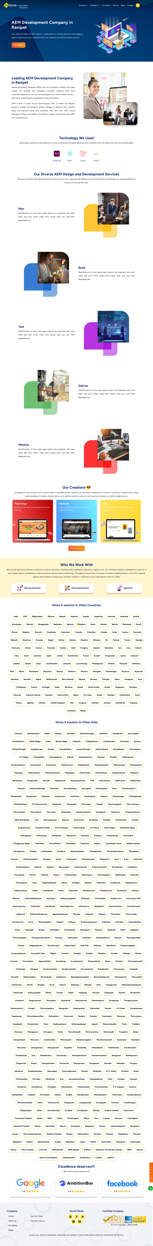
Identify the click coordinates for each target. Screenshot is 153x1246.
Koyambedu (35, 765)
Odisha (29, 1142)
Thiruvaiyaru (135, 1016)
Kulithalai (106, 922)
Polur (110, 1079)
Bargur (42, 930)
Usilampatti (73, 938)
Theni (45, 1024)
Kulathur (119, 961)
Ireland (138, 648)
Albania (51, 616)
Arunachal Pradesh (23, 1118)
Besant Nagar (62, 741)
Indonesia (109, 648)
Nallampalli (120, 875)
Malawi (111, 663)
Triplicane (84, 843)
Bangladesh (43, 624)
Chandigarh (132, 1118)
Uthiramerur (84, 906)
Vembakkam (36, 1087)
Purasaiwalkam (128, 788)
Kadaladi (133, 969)
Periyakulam (32, 1024)
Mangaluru (135, 1126)
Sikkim (93, 1142)
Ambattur (103, 733)
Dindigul (76, 883)
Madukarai (104, 859)
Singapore (119, 687)
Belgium (82, 624)
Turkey (19, 703)
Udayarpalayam (77, 851)
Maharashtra (83, 1134)
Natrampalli (109, 1032)
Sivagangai (114, 1000)
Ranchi (63, 1126)
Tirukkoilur (35, 906)
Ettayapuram (53, 1047)
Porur (114, 788)
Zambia (107, 703)
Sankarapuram (19, 906)
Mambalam (57, 835)
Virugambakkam (132, 812)
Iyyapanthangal (83, 749)
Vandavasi (21, 1087)
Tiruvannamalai (101, 1087)
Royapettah (16, 796)
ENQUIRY (151, 1172)
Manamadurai (98, 1000)
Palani (35, 890)
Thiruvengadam (47, 1008)
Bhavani (16, 898)
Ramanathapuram (102, 977)
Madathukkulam (35, 1071)
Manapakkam (136, 765)
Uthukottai (50, 1079)
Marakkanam (83, 1095)
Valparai (50, 867)
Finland (116, 640)
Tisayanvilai (21, 1063)
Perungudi (86, 788)
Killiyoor (102, 914)
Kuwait (97, 656)
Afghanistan (37, 616)
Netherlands (51, 679)
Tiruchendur (61, 1055)
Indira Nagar (109, 828)
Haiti (73, 648)
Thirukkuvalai (53, 945)
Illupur (107, 961)
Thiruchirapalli (74, 1032)
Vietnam (95, 703)
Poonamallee (101, 788)
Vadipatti (111, 930)
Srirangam (47, 1032)
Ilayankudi (65, 1000)
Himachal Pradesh (21, 1126)
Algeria (62, 616)
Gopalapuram (37, 749)
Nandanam (17, 781)
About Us (12, 1221)
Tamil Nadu (106, 1142)
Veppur (56, 875)
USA (72, 703)
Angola (86, 616)
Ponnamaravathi (135, 961)
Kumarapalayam (18, 953)
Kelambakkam (55, 757)
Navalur (46, 781)
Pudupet (98, 835)
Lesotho (16, 663)
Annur (58, 859)
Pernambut (45, 1095)
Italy (17, 656)
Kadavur (72, 922)
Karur (30, 922)
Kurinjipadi (19, 875)
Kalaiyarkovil (81, 1000)
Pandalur (102, 953)
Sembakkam (89, 796)
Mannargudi (65, 1040)
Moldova (72, 671)
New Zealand (68, 679)
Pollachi (37, 867)
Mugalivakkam (118, 773)
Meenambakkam (52, 773)
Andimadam (47, 851)
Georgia (138, 640)
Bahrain (30, 624)
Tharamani (86, 804)
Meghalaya (123, 1134)
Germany (16, 648)
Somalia (48, 695)
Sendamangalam (127, 945)
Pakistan (106, 679)
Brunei (14, 632)
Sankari (122, 993)
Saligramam (60, 796)
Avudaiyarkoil (77, 961)
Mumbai (97, 1134)
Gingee (69, 1095)
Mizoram (137, 1134)
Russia (80, 687)
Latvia (123, 656)
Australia (124, 616)
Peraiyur (59, 938)
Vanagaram (101, 812)
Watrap (96, 1110)
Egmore (137, 741)
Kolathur (101, 757)
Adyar (47, 733)
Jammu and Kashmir (48, 1157)
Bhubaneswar (44, 1142)
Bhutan (104, 624)
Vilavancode (131, 914)
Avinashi (108, 1063)
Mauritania (33, 671)
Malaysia (123, 663)
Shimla (37, 1126)
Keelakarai (61, 977)
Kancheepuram (67, 906)
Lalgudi (94, 1024)
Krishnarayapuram (89, 922)
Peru (140, 679)
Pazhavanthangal (37, 788)
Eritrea (61, 640)
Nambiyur (51, 898)
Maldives (136, 663)
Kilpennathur (66, 1087)
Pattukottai (54, 1016)
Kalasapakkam (96, 1079)
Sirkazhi (117, 938)
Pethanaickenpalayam (131, 985)
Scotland (71, 711)
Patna (59, 1118)
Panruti (32, 875)
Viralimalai (20, 969)
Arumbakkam (18, 741)
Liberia (28, 663)
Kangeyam (94, 1063)
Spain (75, 695)
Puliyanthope (112, 835)
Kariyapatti (101, 1102)
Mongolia (97, 671)
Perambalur (28, 961)
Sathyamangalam (68, 898)
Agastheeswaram (60, 914)
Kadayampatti (34, 993)
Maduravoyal (119, 765)
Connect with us (37, 1221)
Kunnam (14, 961)
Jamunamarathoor (76, 1079)
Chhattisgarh (73, 1118)
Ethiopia (96, 640)
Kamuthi (14, 977)
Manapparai (33, 1032)
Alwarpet (71, 733)
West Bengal (73, 1150)
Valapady (83, 993)
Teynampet (71, 804)
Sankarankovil (17, 1008)
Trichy (60, 1032)
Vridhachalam (71, 875)
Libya (38, 663)
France (127, 640)
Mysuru (102, 1126)
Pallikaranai (135, 781)
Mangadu (19, 773)
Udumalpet (52, 1071)
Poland (34, 687)
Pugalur (60, 922)
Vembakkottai (53, 1110)
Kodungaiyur (26, 835)
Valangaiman (37, 1047)
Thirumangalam (115, 804)
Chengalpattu (95, 851)
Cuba (114, 632)
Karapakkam (118, 749)
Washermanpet (133, 843)
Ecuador (39, 640)
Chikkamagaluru (118, 1126)
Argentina (98, 616)
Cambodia (51, 632)
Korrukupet (42, 835)
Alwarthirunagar (87, 733)
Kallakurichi (116, 898)
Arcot (51, 985)
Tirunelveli (64, 1063)
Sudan (99, 695)
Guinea (63, 648)
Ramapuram (19, 851)
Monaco (84, 671)
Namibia (14, 679)
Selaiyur (104, 796)
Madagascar (97, 663)
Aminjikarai (118, 733)
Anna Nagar (133, 733)
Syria (137, 695)
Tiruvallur (36, 1079)
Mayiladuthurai (102, 938)
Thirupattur (51, 1000)
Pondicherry (85, 1157)
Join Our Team (36, 1216)
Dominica (27, 640)
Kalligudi (134, 930)
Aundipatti (17, 1024)
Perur (116, 859)
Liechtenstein (52, 663)
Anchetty (119, 922)
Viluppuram (69, 1102)
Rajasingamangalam (80, 977)
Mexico (60, 671)
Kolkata (87, 1150)
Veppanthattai (44, 961)
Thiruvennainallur (24, 1102)
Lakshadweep (68, 1157)
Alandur (58, 733)
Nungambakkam (78, 781)
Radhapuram (131, 1055)
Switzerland (125, 695)
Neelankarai (60, 781)
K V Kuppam (118, 1087)
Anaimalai (138, 859)
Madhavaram (67, 765)
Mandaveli (71, 835)
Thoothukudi (21, 1055)
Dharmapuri (87, 875)
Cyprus (125, 632)
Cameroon (65, 632)
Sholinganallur (135, 796)
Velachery (115, 812)
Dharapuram (79, 1063)
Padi (92, 781)
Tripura (13, 1150)
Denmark (137, 632)
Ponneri (84, 1071)
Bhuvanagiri (64, 867)
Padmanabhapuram (38, 914)
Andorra (74, 616)
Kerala (15, 1134)
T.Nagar (99, 804)
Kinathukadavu (22, 867)
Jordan (60, 656)
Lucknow (43, 1150)
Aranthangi (61, 961)
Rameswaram (121, 977)
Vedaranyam (70, 945)
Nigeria (82, 679)
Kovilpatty (81, 1047)
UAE (25, 616)
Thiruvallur (51, 812)
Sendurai (61, 851)
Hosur (17, 930)
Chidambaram (80, 867)
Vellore (58, 1095)
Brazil (138, 624)
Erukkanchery (24, 828)
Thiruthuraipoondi (104, 1040)
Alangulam (63, 1008)
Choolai (135, 820)
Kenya (86, 656)
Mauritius (47, 671)
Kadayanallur (79, 1008)
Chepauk (77, 741)
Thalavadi (85, 898)
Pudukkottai (103, 969)
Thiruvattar (115, 914)
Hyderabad (135, 1142)
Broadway (93, 820)
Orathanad (107, 1016)
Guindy (51, 749)
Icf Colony (94, 828)
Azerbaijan (17, 624)
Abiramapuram (50, 820)
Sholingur (75, 985)
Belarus (70, 624)
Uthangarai (85, 930)
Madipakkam (84, 765)
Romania (68, 687)
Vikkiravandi (53, 1102)
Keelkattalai (39, 757)
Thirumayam (119, 969)
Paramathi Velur (38, 953)
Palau (117, 679)
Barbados (58, 624)
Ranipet (41, 985)
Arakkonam (17, 985)
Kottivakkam (135, 749)
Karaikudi (19, 1000)
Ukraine (42, 703)
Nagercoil (20, 914)
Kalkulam (89, 914)
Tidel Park (39, 843)
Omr (37, 820)
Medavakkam (34, 773)
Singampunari (35, 1000)
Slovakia (133, 687)
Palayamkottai (48, 1063)
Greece (39, 648)
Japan (49, 656)
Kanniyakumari (133, 906)
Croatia (104, 632)
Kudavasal (121, 1040)
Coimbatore (71, 859)
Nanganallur (32, 781)
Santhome (74, 796)
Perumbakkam (70, 788)
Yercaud (95, 993)
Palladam (121, 1063)
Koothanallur (49, 1040)
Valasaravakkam (83, 812)
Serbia (107, 687)
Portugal (46, 687)
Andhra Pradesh (112, 1110)
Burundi (38, 632)
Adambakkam (33, 733)
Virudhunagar (130, 1102)
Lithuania (67, 663)
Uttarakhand (57, 1150)
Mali (12, 671)
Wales (83, 711)
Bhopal (69, 1134)
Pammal (21, 788)
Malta (21, 671)
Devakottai (135, 993)
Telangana (120, 1142)
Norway (93, 679)
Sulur (126, 859)
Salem (71, 993)
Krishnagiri (54, 930)
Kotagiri (77, 953)
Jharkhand (50, 1126)
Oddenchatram (20, 890)
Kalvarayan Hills (133, 898)
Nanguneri (116, 1055)
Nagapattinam (36, 945)
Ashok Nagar (35, 741)
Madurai (98, 930)
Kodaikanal (115, 883)
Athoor (64, 883)
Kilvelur (21, 945)
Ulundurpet (50, 906)
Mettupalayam (88, 859)
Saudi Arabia (93, 687)
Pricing (115, 5)
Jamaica (37, 656)
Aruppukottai (85, 1102)
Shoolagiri (29, 930)
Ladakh (99, 1157)
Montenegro (111, 671)
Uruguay (82, 703)
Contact (130, 5)
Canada (78, 632)
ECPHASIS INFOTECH (114, 1235)
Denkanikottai (135, 922)
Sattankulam (45, 1055)
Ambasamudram (79, 1055)
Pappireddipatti (49, 883)
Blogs (10, 1230)
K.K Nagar (24, 757)
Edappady (109, 993)
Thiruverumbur (91, 1032)
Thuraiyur (18, 1032)
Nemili (30, 985)
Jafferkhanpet (101, 749)
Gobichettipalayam (33, 898)
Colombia (91, 632)
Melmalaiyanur (100, 1095)
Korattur (113, 757)
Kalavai (62, 985)
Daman (140, 1150)
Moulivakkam (101, 773)
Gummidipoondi (69, 1071)
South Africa (62, 695)
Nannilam (135, 1040)
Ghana (28, 648)
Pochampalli (69, 930)
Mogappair (70, 773)
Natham (88, 883)
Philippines (21, 687)
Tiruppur (133, 1063)
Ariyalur (33, 851)
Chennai (18, 733)
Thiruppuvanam (131, 1000)
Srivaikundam (130, 1047)
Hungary (84, 648)
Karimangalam (103, 875)
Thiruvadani (137, 977)
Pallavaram (120, 781)
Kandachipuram (134, 1095)
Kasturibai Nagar (127, 828)
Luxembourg (81, 663)
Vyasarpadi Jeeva (113, 843)
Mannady (85, 835)
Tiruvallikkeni (55, 843)
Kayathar (68, 1047)
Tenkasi (108, 1008)
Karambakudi (87, 969)
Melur (123, 930)
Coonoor (65, 953)
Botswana (127, 624)
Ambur (136, 1032)
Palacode (134, 875)
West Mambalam (22, 820)
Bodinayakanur (59, 1024)
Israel (26, 656)
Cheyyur (14, 859)
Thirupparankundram (40, 938)
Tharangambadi (133, 938)
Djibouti (14, 640)
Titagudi (44, 875)
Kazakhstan (73, 656)
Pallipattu (97, 1071)
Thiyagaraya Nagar (21, 843)
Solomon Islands (33, 695)
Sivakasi (68, 1110)
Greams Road (79, 828)
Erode (61, 890)
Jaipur (82, 1142)
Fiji (106, 640)
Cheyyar (133, 1079)
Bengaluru (89, 1126)
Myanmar (138, 671)
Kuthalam (87, 938)
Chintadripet (121, 820)
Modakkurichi (89, 890)
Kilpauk (70, 757)
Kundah (114, 953)
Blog (122, 5)
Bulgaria (26, 632)
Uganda (30, 703)
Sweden (111, 695)
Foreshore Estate (42, 828)
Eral (33, 1055)
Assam (40, 1118)
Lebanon (134, 656)
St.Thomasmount (39, 804)
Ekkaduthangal (19, 749)
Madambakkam (101, 765)
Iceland (96, 648)
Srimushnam (117, 867)
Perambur (54, 788)
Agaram (65, 820)
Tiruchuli (115, 1102)
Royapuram (31, 796)
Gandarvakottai (50, 969)
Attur (98, 985)
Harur (34, 883)
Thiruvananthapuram (32, 1134)
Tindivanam (117, 1095)
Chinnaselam (100, 898)
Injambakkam (65, 749)
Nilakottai (101, 883)
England (133, 703)
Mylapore (134, 773)
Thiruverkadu (19, 812)
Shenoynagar (118, 796)
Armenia (111, 616)
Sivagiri (31, 1008)
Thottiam (136, 1024)
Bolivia (115, 624)
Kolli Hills (85, 945)
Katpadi (31, 1095)
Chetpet (106, 820)
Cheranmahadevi (99, 1055)
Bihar (50, 1118)
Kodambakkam (85, 757)
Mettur (49, 993)
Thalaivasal (18, 993)
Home (11, 1216)
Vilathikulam (113, 1047)
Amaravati (128, 1110)
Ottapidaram (97, 1047)
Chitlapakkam (92, 741)
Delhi (129, 1150)
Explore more (76, 548)
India (16, 616)
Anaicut (132, 1087)
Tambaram (56, 804)
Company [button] (94, 5)
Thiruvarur (34, 1040)
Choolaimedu (109, 741)
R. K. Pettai (111, 1071)
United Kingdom (58, 703)
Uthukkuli (18, 1071)
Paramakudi (46, 977)
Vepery (97, 843)
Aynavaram (79, 820)
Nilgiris (53, 953)
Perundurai (122, 890)
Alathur (138, 953)
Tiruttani (124, 1071)
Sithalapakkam (20, 804)
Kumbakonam (136, 1008)
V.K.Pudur (120, 1008)
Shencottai (95, 1008)
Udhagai (126, 953)
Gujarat (106, 1118)
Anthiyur (135, 890)
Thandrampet (83, 1087)
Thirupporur (134, 851)
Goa (96, 1118)
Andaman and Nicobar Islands (109, 1150)
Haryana (118, 1118)
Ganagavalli (111, 985)
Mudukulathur (29, 977)
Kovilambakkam (18, 765)
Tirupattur (123, 1032)
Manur (34, 1063)
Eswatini (84, 640)
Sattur (39, 1110)
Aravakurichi (17, 922)
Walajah (87, 985)
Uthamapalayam (78, 1024)
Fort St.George (61, 828)
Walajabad (99, 906)
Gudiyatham (17, 1095)
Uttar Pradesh (28, 1150)
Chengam (51, 1087)
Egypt (50, 640)
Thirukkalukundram (115, 851)
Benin (93, 624)
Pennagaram (21, 883)
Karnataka (75, 1126)
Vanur (40, 1102)
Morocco (125, 671)
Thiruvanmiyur (133, 804)
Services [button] (82, 5)
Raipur (87, 1118)
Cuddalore (132, 867)
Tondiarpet (70, 843)
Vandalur (47, 859)
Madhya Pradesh (54, 1134)
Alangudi (34, 969)
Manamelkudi (94, 961)
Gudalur (89, 953)
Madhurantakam (30, 859)
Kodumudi (73, 890)
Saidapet (46, 796)
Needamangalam (83, 1040)
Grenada (51, 648)
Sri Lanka (87, 695)
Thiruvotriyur (35, 812)
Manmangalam (45, 922)
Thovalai (76, 914)
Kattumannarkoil (99, 867)
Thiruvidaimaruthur (35, 1016)
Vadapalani (66, 812)
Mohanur (97, 945)
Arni (61, 1079)
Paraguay (129, 679)
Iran (120, 648)
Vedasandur (48, 890)
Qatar (57, 687)
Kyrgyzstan (110, 656)
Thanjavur (121, 1016)
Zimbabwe (120, 703)
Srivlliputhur (82, 1110)
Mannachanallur (110, 1024)
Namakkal (110, 945)
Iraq (128, 648)
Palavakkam (104, 781)
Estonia (72, 640)
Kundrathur (51, 765)
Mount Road (85, 773)
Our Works (106, 5)
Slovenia (17, 695)
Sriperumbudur (115, 906)
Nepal (38, 679)
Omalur (60, 993)
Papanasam (17, 1016)
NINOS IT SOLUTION (79, 1235)
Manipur (109, 1134)
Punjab (58, 1142)
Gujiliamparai (131, 883)
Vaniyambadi (19, 1040)
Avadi (48, 741)
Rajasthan (70, 1142)
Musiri (124, 1024)
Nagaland (17, 1142)
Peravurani (68, 1016)
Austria (136, 616)
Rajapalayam (26, 1110)
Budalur (81, 1016)
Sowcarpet (128, 835)
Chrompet (124, 741)
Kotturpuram (128, 757)
